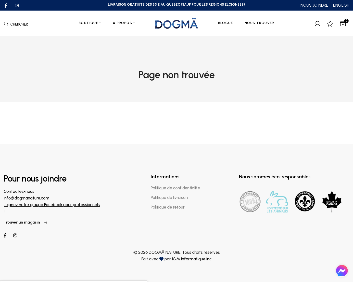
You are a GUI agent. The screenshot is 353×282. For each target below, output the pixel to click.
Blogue (225, 23)
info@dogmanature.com (26, 198)
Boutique (88, 23)
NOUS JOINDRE (314, 5)
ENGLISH (341, 5)
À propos (122, 23)
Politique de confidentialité (175, 187)
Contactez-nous (19, 191)
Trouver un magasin (26, 222)
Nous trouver (259, 23)
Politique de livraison (169, 197)
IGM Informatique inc (192, 258)
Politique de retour (168, 207)
